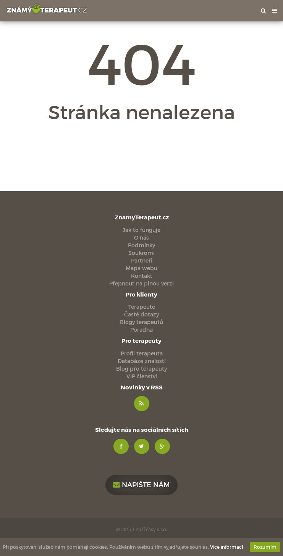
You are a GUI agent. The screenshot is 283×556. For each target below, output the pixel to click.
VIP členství (141, 376)
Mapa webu (141, 268)
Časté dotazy (141, 314)
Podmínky (141, 245)
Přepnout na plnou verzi (141, 283)
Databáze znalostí (142, 361)
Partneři (141, 260)
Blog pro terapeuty (141, 368)
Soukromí (141, 253)
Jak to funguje (141, 230)
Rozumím (265, 547)
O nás (141, 237)
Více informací (226, 547)
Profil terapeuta (142, 353)
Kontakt (141, 275)
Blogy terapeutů (141, 322)
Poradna (141, 329)
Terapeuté (141, 306)
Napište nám (141, 484)
